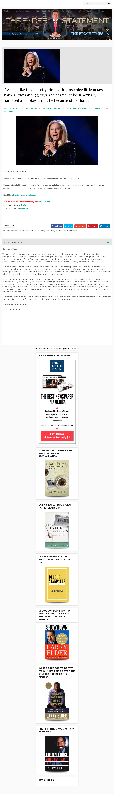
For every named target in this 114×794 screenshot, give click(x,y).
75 (104, 109)
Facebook (24, 209)
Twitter (24, 206)
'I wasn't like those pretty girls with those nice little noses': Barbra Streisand (71, 109)
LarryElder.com (43, 202)
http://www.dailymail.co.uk (24, 196)
